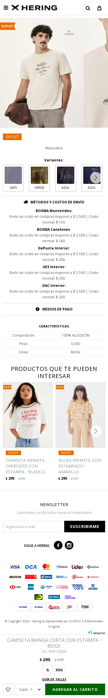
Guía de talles (54, 679)
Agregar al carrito (75, 689)
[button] (88, 8)
